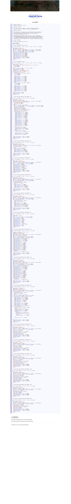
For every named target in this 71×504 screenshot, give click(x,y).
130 (11, 138)
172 (11, 175)
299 (11, 288)
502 (11, 467)
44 (11, 62)
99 (11, 111)
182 (11, 184)
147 (11, 153)
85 (11, 99)
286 (11, 276)
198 (11, 198)
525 (11, 487)
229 (11, 226)
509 (11, 473)
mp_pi (18, 364)
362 (11, 343)
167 (11, 171)
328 (11, 313)
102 (11, 114)
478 (11, 446)
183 (11, 185)
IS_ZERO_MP (17, 117)
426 (11, 400)
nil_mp (19, 56)
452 (11, 423)
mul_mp (17, 58)
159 (11, 164)
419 (11, 394)
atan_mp (18, 346)
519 (11, 482)
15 (11, 37)
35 (11, 54)
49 (11, 67)
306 (11, 294)
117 (11, 127)
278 (11, 269)
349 (11, 332)
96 (11, 108)
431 (11, 404)
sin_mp (18, 175)
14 (11, 36)
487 (11, 454)
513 (11, 477)
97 (11, 109)
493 (11, 459)
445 (11, 417)
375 (11, 355)
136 (11, 144)
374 (11, 354)
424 (11, 398)
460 (11, 430)
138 (11, 145)
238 (11, 234)
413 (11, 388)
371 (11, 351)
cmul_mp (17, 393)
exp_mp (18, 171)
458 (11, 428)
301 (11, 289)
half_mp (19, 134)
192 (11, 193)
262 (11, 255)
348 (11, 331)
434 (11, 407)
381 (11, 360)
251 (11, 245)
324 (11, 310)
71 (11, 86)
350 (11, 333)
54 (11, 71)
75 (11, 90)
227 (11, 224)
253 (11, 247)
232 (11, 228)
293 (11, 282)
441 (11, 413)
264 (11, 257)
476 (11, 444)
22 (11, 43)
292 (11, 281)
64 (11, 80)
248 (11, 243)
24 (11, 45)
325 (11, 311)
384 (11, 363)
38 (11, 57)
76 (11, 91)
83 (11, 97)
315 (11, 302)
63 (11, 79)
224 (11, 221)
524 (11, 486)
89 (11, 102)
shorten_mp (18, 63)
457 (11, 427)
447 (11, 418)
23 (11, 44)
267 (11, 259)
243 (11, 238)
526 (11, 488)
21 (11, 42)
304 (11, 292)
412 (11, 387)
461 (11, 431)
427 (11, 401)
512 (11, 476)
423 (11, 397)
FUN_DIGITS (20, 115)
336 (11, 320)
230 (11, 227)
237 (11, 233)
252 (11, 246)
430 (11, 403)
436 (11, 409)
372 (11, 352)
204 (11, 204)
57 (11, 74)
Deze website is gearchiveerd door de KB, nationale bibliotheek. (21, 497)
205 (11, 205)
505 (11, 470)
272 (11, 264)
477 (11, 445)
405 (11, 381)
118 (11, 128)
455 (11, 425)
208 (11, 207)
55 (11, 72)
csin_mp (17, 394)
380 (11, 359)
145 (11, 152)
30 (11, 50)
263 (11, 256)
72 (11, 87)
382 (11, 361)
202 (11, 202)
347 (11, 330)
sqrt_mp (19, 132)
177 (11, 180)
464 (11, 433)
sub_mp (17, 81)
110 (11, 121)
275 (11, 266)
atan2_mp (17, 197)
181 (11, 183)
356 (11, 338)
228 (11, 225)
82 (11, 96)
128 (11, 137)
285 (11, 275)
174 (11, 177)
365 (11, 346)
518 (11, 481)
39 (11, 58)
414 (11, 389)
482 (11, 449)
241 (11, 236)
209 (11, 208)
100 (11, 112)
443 (11, 415)
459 (11, 429)
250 (11, 244)
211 (11, 210)
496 (11, 462)
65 (11, 81)
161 (11, 166)
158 (11, 163)
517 (11, 480)
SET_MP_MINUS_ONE (16, 395)
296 (11, 285)
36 (11, 55)
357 (11, 339)
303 (11, 291)
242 (11, 237)
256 (11, 250)
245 (11, 240)
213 (11, 212)
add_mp (17, 62)
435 (11, 408)
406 (11, 382)
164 (11, 168)
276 (11, 267)
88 (11, 101)
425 (11, 399)
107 (11, 118)
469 (11, 438)
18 (11, 39)
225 (11, 222)
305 (11, 293)
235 (11, 231)
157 (11, 162)
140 (11, 147)
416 (11, 391)
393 (11, 371)
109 (11, 120)
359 (11, 341)
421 (11, 395)
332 (11, 317)
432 (11, 405)
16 (11, 38)
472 (11, 440)
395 (11, 372)
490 (11, 456)
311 (11, 298)
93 (11, 106)
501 (11, 466)
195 (11, 196)
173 (11, 176)
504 (11, 469)
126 (11, 135)
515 (11, 478)
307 (11, 295)
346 (11, 329)
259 (11, 252)
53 (11, 70)
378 (11, 357)
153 (11, 159)
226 (11, 223)
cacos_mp (17, 464)
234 (11, 230)
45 (11, 63)
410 (11, 386)
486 (11, 453)
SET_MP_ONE (16, 123)
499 (11, 464)
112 (11, 122)
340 (11, 324)
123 (11, 132)
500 (11, 465)
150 (11, 156)
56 (11, 73)
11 (11, 33)
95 (11, 107)
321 (11, 307)
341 (11, 325)
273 (11, 265)
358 (11, 340)
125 (11, 134)
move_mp (17, 77)
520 (11, 483)
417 (11, 392)
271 (11, 263)
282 (11, 273)
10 (11, 32)
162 (11, 167)
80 (11, 94)
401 (11, 378)
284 (11, 274)
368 (11, 349)
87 (11, 100)
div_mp (17, 83)
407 (11, 383)
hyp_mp (18, 218)
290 (11, 280)
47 (11, 65)
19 (11, 40)
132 (11, 140)
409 (11, 385)
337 (11, 321)
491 (11, 457)
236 (11, 232)
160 (11, 165)
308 (11, 296)
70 (11, 85)
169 (11, 173)
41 (11, 60)
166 (11, 170)
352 (11, 334)
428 (11, 402)
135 (11, 143)
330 (11, 315)
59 (11, 76)
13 (11, 35)
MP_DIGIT (16, 73)
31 (11, 51)
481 (11, 448)
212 (11, 211)
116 (11, 126)
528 (11, 490)
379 (11, 358)
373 (11, 353)
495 (11, 461)
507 (11, 471)
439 (11, 411)
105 (11, 116)
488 (11, 455)
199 (11, 199)
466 (11, 435)
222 (11, 220)
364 (11, 345)
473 (11, 441)
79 (11, 93)
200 (11, 200)
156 (11, 161)
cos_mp (18, 217)
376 (11, 356)
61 (11, 77)
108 (11, 119)
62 (11, 78)
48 (11, 66)
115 (11, 125)
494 (11, 460)
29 (11, 49)
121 (11, 130)
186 (11, 188)
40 (11, 59)
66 (11, 82)
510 (11, 474)
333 (11, 318)
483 (11, 450)
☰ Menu (12, 1)
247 (11, 242)
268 (11, 260)
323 (11, 309)
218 (11, 216)
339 (11, 323)
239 (11, 235)
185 (11, 187)
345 (11, 328)
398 (11, 375)
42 (11, 61)
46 (11, 64)
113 (11, 123)
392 (11, 370)
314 (11, 301)
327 (11, 312)
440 (11, 412)
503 (11, 468)
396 (11, 373)
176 (11, 179)
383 (11, 362)
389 (11, 367)
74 (11, 89)
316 (11, 303)
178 (11, 181)
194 (11, 195)
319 (11, 305)
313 (11, 300)
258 (11, 251)
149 (11, 155)
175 (11, 178)
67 (11, 83)
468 (11, 437)
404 (11, 380)
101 (11, 113)
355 (11, 337)
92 (11, 105)
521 (11, 484)
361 (11, 342)
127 (11, 136)
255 (11, 249)
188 (11, 190)
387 (11, 365)
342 (11, 326)
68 (11, 84)
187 (11, 189)
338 (11, 322)
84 (11, 98)
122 (11, 131)
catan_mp (17, 483)
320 (11, 306)
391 (11, 369)
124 (11, 133)
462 (11, 432)
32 (11, 52)
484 (11, 451)
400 (11, 377)
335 (11, 319)
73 (11, 88)
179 (11, 182)
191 (11, 192)
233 (11, 229)
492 (11, 458)
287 (11, 277)
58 (11, 75)
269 (11, 261)
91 (11, 104)
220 (11, 218)
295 (11, 284)
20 (11, 41)
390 (11, 368)
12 (11, 34)
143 (11, 150)
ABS (20, 79)
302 (11, 290)
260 (11, 253)
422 (11, 396)
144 (11, 151)
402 (11, 379)
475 (11, 443)
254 (11, 248)
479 (11, 447)
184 (11, 186)
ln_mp (17, 294)
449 (11, 420)
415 (11, 390)
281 (11, 272)
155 (11, 160)
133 (11, 141)
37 (11, 56)
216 (11, 214)
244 (11, 239)
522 (11, 485)
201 (11, 201)
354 (11, 336)
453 (11, 424)
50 (11, 68)
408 (11, 384)
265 (11, 258)
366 (11, 347)
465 (11, 434)
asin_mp (17, 295)
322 (11, 308)
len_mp (19, 54)
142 (11, 149)
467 (11, 436)
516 (11, 479)
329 (11, 314)
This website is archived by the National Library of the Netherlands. (22, 499)
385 (11, 364)
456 (11, 426)
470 (11, 439)
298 (11, 287)
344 (11, 327)
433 (11, 406)
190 (11, 191)
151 (11, 157)
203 (11, 203)
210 (11, 209)
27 (11, 47)
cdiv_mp (17, 264)
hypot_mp (17, 194)
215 (11, 213)
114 (11, 124)
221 (11, 219)
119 (11, 129)
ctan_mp (17, 429)
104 (11, 115)
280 (11, 271)
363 (11, 344)
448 (11, 419)
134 (11, 142)
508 (11, 472)
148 (11, 154)
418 (11, 393)
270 (11, 262)
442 (11, 414)
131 (11, 139)
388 (11, 366)
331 (11, 316)
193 (11, 194)
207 (11, 206)
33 (11, 53)
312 (11, 299)
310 (11, 297)
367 (11, 348)
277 (11, 268)
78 (11, 92)
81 (11, 95)
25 (11, 46)
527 (11, 489)
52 (11, 69)
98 (11, 110)
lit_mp (19, 121)
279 (11, 270)
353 (11, 335)
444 (11, 416)
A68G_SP (20, 53)
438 (11, 410)
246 (11, 241)
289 (11, 279)
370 (11, 350)
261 (11, 254)
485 (11, 452)
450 (11, 421)
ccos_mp (17, 263)
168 (11, 172)
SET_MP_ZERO (16, 118)
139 (11, 146)
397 (11, 374)
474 (11, 442)
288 (11, 278)
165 (11, 169)
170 (11, 174)
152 (11, 158)
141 (11, 148)
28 (11, 48)
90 (11, 103)
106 (11, 117)
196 (11, 197)
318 (11, 304)
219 (11, 217)
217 (11, 215)
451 (11, 422)
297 (11, 286)
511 (11, 475)
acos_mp (17, 328)
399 (11, 376)
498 (11, 463)
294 (11, 283)
